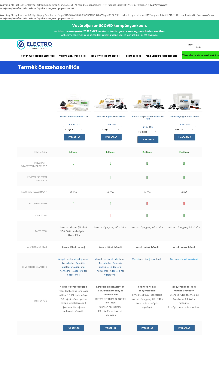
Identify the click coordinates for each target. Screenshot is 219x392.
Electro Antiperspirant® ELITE (74, 116)
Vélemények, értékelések (72, 55)
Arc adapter (68, 263)
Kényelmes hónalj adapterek (73, 259)
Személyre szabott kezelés (105, 55)
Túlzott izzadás (132, 55)
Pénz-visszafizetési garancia (161, 55)
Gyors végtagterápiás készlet (185, 116)
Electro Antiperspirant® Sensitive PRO (148, 117)
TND (190, 45)
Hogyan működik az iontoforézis (37, 55)
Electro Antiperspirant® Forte (111, 116)
